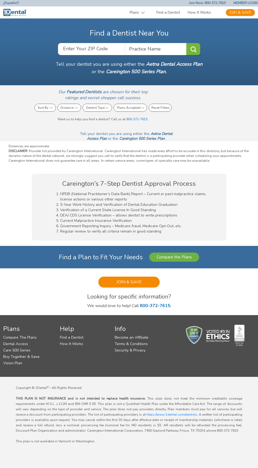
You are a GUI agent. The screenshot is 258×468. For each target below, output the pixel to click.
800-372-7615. (155, 306)
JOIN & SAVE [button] (129, 282)
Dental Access (15, 343)
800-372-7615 (137, 119)
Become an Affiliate (131, 337)
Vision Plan (12, 363)
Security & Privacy (130, 350)
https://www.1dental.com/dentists (172, 414)
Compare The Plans (20, 337)
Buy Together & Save (21, 356)
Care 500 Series (16, 350)
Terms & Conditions (131, 343)
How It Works (199, 12)
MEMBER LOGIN (245, 3)
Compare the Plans (174, 257)
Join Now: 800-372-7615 (207, 3)
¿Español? (11, 3)
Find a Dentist (168, 12)
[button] (137, 12)
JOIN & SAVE (240, 12)
